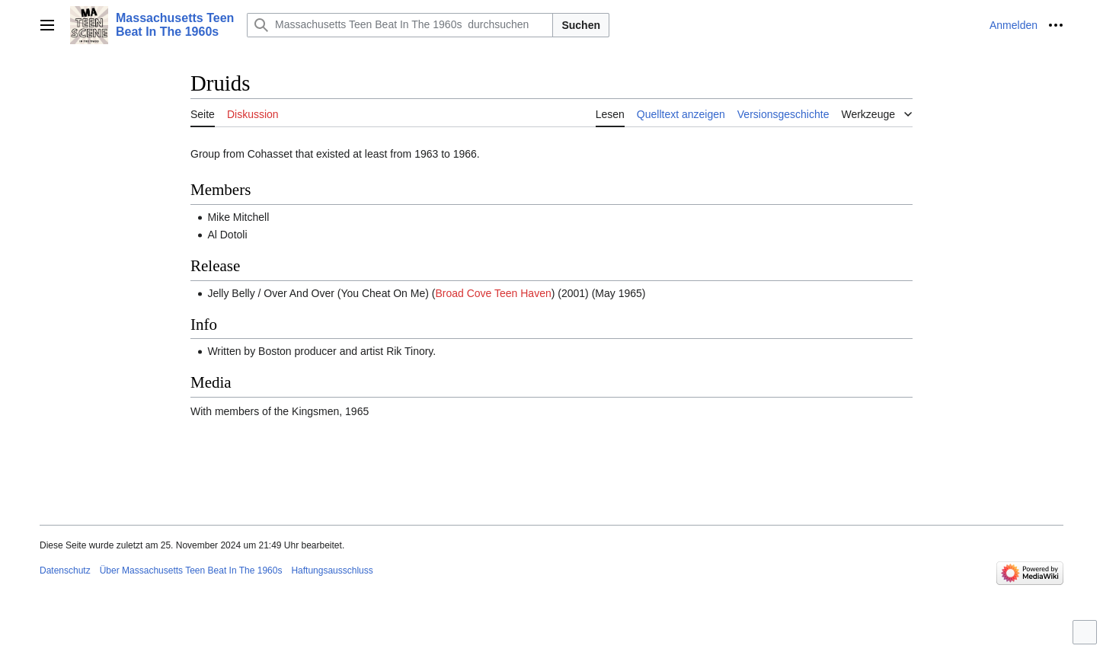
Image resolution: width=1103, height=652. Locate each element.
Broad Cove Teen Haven (493, 293)
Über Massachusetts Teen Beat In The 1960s (191, 570)
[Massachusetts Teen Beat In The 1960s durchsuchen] (400, 25)
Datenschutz (65, 570)
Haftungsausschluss (331, 570)
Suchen (580, 25)
